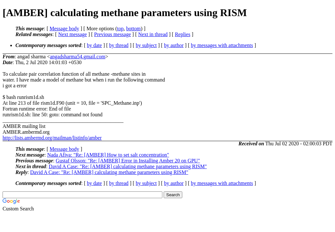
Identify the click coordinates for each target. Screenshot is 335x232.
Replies (182, 34)
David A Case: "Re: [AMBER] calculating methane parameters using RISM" (128, 166)
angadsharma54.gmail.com (77, 56)
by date (94, 45)
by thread (119, 45)
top (120, 28)
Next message (72, 34)
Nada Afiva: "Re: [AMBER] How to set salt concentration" (108, 155)
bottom (133, 28)
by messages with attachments (222, 45)
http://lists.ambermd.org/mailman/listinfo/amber (52, 137)
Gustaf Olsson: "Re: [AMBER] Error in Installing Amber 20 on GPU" (128, 160)
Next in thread (153, 34)
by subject (146, 45)
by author (174, 45)
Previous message (112, 34)
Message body (64, 28)
